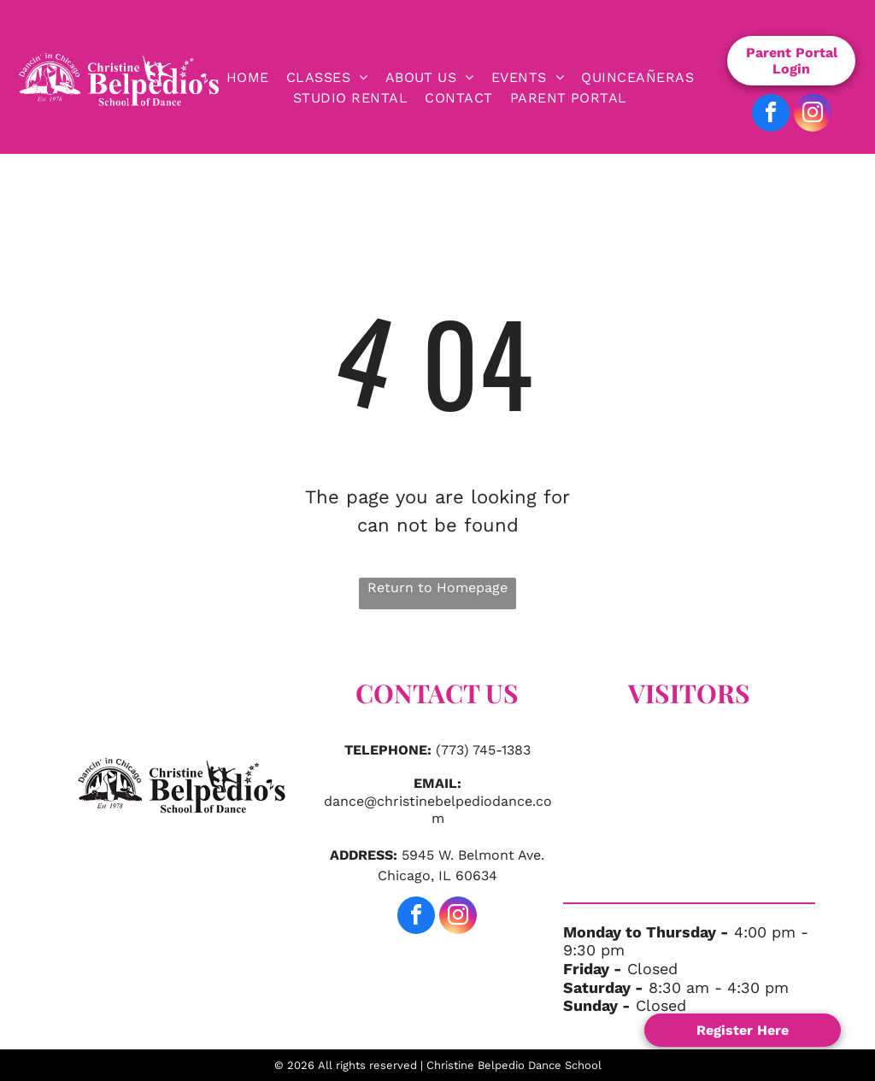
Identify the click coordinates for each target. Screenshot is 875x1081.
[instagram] (812, 115)
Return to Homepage (437, 587)
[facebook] (771, 115)
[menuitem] (248, 78)
